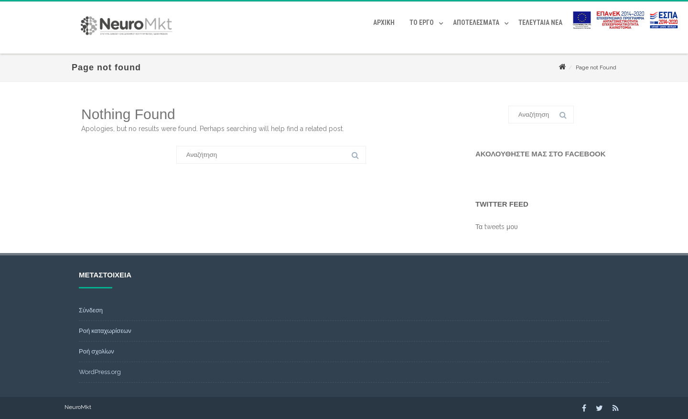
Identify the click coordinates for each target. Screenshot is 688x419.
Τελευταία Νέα (540, 22)
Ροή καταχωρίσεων (105, 330)
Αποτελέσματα (476, 22)
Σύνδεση (91, 310)
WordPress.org (100, 371)
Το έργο (421, 22)
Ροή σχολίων (96, 351)
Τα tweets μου (496, 227)
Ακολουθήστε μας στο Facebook (540, 154)
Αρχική (384, 22)
